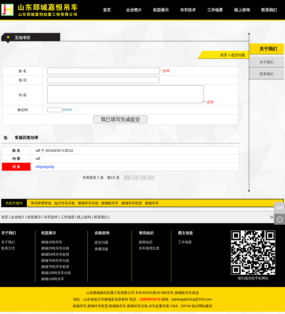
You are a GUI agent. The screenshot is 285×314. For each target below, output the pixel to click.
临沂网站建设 (202, 308)
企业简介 (134, 10)
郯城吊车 (152, 205)
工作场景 (215, 10)
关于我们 (266, 62)
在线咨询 (102, 235)
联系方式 (8, 250)
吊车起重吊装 (159, 308)
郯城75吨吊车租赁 (55, 269)
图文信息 (185, 235)
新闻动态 (146, 244)
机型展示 (161, 10)
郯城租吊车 (109, 205)
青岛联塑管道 (41, 205)
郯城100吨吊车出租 (56, 275)
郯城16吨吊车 (51, 244)
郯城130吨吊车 (52, 281)
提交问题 (238, 55)
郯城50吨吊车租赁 (55, 257)
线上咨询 (242, 10)
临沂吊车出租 (64, 205)
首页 (107, 10)
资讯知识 (146, 235)
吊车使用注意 (149, 250)
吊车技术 (188, 10)
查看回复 (101, 251)
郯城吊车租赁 (131, 205)
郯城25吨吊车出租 (55, 250)
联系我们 (269, 10)
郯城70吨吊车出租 (55, 263)
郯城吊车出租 (88, 205)
